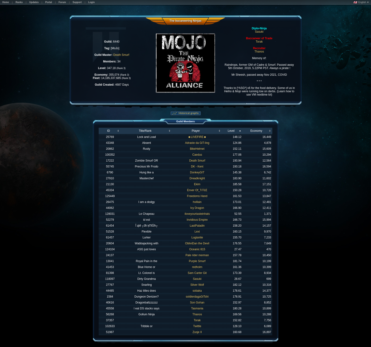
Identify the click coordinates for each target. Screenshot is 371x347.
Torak (259, 41)
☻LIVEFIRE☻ (197, 137)
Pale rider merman (197, 255)
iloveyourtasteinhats (197, 213)
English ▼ (361, 2)
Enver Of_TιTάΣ (197, 190)
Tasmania (197, 308)
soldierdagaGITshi (197, 296)
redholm (197, 267)
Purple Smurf (197, 261)
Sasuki (259, 31)
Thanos (259, 51)
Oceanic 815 (197, 249)
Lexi (197, 231)
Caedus (197, 154)
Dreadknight (197, 178)
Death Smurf (121, 55)
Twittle (197, 326)
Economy (256, 130)
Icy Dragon (197, 208)
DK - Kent (197, 166)
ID (108, 130)
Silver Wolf (197, 284)
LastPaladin (197, 225)
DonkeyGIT (197, 172)
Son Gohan (197, 302)
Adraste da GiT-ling (197, 143)
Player (196, 130)
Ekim (197, 184)
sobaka (197, 290)
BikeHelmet (197, 148)
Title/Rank (145, 130)
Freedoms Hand (197, 196)
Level (231, 130)
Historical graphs (188, 113)
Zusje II (197, 332)
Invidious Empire (197, 219)
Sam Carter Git (197, 273)
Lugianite (197, 237)
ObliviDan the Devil (197, 243)
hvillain (197, 202)
